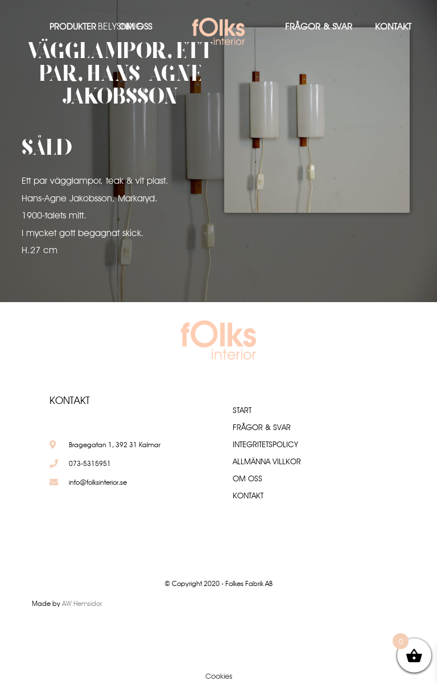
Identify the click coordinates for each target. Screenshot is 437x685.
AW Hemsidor (82, 603)
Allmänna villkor (267, 461)
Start (242, 410)
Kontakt (393, 26)
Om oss (135, 26)
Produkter (73, 26)
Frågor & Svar (318, 26)
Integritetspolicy (265, 444)
